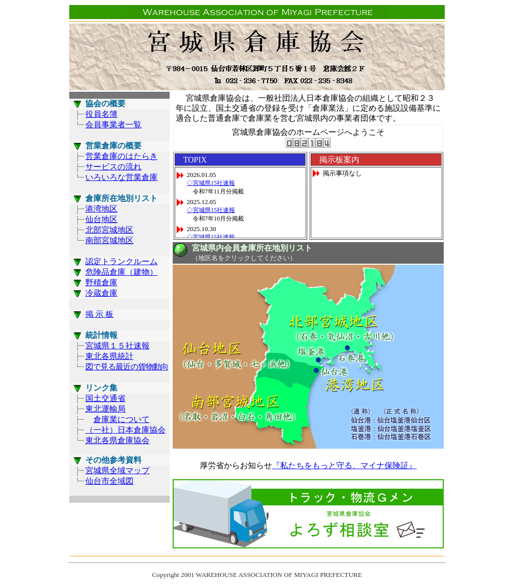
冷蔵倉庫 (101, 293)
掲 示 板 (99, 314)
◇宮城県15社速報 (211, 182)
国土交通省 (105, 398)
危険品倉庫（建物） (121, 272)
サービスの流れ (113, 166)
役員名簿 (101, 114)
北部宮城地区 (109, 230)
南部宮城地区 (109, 240)
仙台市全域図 (109, 481)
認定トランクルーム (121, 261)
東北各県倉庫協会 (117, 440)
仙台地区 (101, 219)
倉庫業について (121, 419)
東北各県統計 (109, 356)
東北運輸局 (105, 409)
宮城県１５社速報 (117, 345)
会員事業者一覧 (113, 124)
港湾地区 (101, 209)
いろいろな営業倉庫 (121, 177)
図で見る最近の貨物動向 (126, 366)
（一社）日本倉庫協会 (125, 430)
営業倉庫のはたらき (121, 156)
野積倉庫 (101, 282)
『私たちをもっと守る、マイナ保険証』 (344, 465)
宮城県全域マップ (117, 470)
